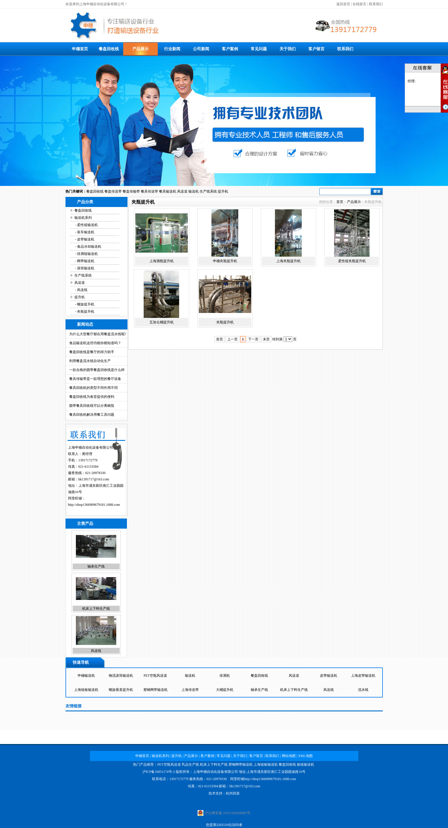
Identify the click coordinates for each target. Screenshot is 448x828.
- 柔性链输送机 (86, 225)
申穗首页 (80, 49)
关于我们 (288, 49)
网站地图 (289, 756)
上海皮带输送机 (363, 676)
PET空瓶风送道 (155, 676)
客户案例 (230, 49)
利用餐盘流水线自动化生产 (90, 361)
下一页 (253, 339)
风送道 (182, 191)
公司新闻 (201, 49)
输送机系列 (83, 218)
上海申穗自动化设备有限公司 (215, 772)
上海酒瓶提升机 (161, 261)
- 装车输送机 (84, 232)
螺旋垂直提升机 (121, 690)
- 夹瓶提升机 (84, 311)
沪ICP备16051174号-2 (159, 772)
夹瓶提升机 (225, 322)
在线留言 (359, 4)
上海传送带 (190, 690)
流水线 (363, 690)
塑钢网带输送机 (155, 690)
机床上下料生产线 (96, 609)
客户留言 (316, 49)
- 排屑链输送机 (86, 254)
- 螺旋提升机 (84, 304)
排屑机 (225, 676)
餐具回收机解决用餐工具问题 (91, 415)
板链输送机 (305, 764)
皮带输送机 (328, 676)
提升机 (223, 191)
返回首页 (343, 4)
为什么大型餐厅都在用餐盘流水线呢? (97, 334)
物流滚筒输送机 (121, 676)
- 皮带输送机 (84, 239)
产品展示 (140, 49)
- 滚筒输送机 (84, 268)
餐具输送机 (167, 191)
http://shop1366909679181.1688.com (94, 505)
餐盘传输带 (131, 191)
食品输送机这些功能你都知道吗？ (95, 343)
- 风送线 (81, 290)
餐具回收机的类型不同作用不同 (93, 388)
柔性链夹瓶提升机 (352, 261)
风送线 (96, 651)
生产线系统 (208, 191)
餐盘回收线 (109, 49)
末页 (266, 339)
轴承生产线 (96, 567)
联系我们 (376, 4)
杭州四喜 (233, 793)
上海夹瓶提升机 (288, 261)
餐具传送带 (149, 191)
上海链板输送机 (86, 690)
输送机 (193, 191)
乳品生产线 (190, 764)
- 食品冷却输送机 (88, 247)
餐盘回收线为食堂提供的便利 (91, 397)
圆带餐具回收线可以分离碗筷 (91, 406)
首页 (339, 202)
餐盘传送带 (113, 191)
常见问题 (259, 49)
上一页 (232, 339)
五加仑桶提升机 (161, 322)
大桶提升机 (224, 690)
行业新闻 (172, 49)
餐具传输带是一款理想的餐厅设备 (95, 379)
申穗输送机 (86, 676)
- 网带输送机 (84, 261)
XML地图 (305, 756)
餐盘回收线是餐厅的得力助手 (91, 352)
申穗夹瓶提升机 (225, 261)
